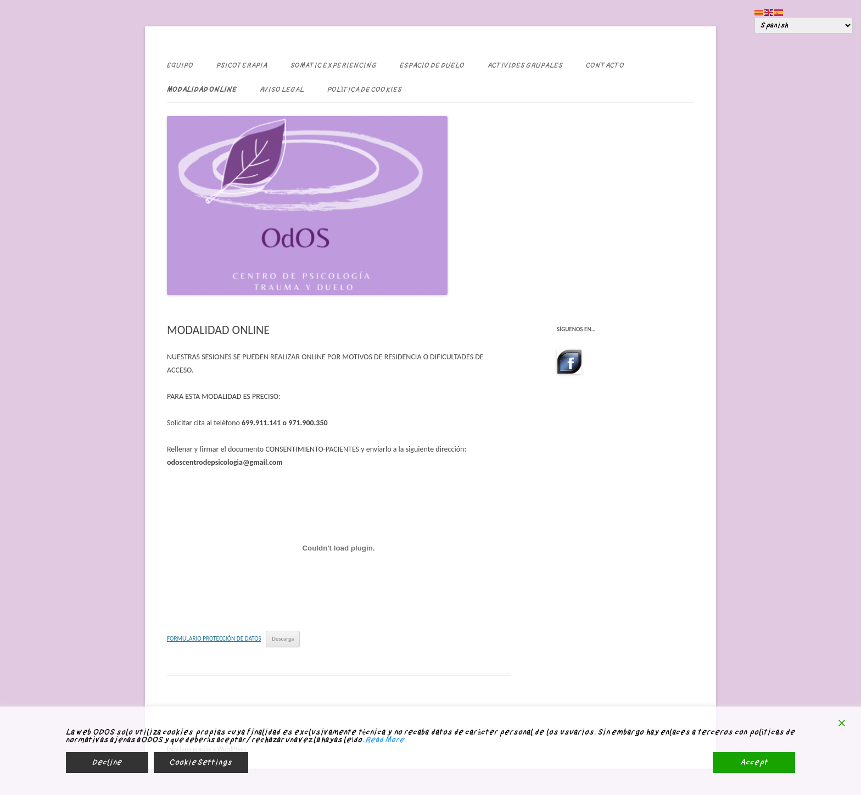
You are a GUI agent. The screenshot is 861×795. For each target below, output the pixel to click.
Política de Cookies (364, 89)
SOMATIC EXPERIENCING (333, 65)
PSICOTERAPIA (241, 65)
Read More (385, 740)
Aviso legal (282, 89)
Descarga (283, 638)
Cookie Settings (201, 762)
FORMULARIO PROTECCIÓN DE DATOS (214, 638)
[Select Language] (803, 25)
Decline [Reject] (107, 762)
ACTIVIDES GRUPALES (525, 65)
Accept (754, 762)
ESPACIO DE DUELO (432, 65)
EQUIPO (180, 65)
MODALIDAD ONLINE (202, 89)
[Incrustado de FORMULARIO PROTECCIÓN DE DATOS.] (338, 548)
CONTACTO (605, 65)
